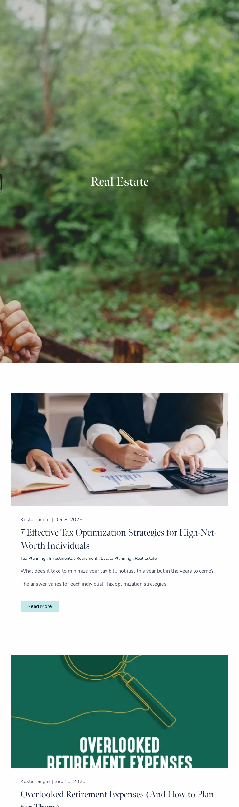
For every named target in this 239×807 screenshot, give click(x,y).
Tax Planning (33, 558)
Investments (61, 558)
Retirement (86, 558)
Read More (39, 606)
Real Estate (146, 558)
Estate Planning (116, 558)
